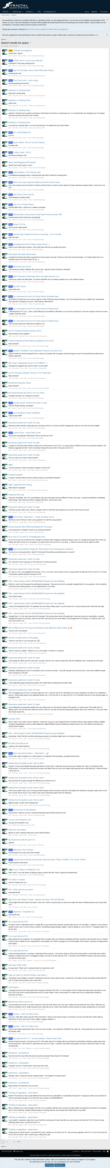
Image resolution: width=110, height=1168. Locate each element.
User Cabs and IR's (39, 95)
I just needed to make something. (24, 413)
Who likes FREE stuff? (17, 965)
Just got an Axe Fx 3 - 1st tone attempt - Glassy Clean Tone (34, 1038)
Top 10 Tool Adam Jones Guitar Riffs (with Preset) (30, 70)
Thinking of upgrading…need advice (23, 1093)
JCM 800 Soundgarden (20, 51)
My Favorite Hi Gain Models (22, 810)
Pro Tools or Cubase (16, 880)
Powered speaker (15, 475)
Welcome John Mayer (17, 830)
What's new (17, 11)
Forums (5, 11)
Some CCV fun (16, 224)
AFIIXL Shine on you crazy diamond (25, 60)
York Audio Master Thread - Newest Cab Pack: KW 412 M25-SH (36, 900)
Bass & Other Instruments (40, 470)
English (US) (18, 1151)
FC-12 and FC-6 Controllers (42, 544)
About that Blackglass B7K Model (21, 162)
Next (18, 1141)
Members (29, 11)
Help (103, 1151)
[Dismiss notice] (107, 20)
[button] (9, 12)
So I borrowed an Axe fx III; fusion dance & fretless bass (33, 296)
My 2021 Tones (17, 286)
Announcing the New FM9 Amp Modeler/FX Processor (30, 527)
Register (13, 15)
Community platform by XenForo (46, 1155)
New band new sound (19, 267)
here (96, 35)
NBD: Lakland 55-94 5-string (20, 485)
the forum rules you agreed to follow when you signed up (48, 29)
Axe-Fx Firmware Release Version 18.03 (24, 331)
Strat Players (13, 987)
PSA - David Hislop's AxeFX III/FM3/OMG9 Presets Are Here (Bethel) (36, 581)
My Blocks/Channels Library (19, 383)
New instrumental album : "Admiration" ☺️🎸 (28, 753)
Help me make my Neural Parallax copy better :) (27, 975)
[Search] (104, 12)
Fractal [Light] (7, 1151)
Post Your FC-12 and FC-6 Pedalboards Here (26, 537)
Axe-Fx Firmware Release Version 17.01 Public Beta (29, 373)
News (35, 835)
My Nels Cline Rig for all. (18, 743)
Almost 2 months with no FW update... (23, 638)
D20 (6, 46)
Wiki (39, 11)
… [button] (10, 1141)
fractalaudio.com (50, 11)
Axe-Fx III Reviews (38, 398)
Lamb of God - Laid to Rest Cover (24, 433)
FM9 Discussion (39, 532)
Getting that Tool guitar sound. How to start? (26, 763)
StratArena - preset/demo (18, 1053)
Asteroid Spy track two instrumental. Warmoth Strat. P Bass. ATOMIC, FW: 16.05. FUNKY (47, 860)
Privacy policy (96, 1151)
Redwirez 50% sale (16, 495)
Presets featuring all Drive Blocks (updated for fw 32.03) (31, 341)
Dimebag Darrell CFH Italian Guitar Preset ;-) (29, 244)
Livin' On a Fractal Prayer (21, 204)
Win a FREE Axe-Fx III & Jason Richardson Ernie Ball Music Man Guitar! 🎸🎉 (40, 628)
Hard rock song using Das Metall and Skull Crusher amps (34, 182)
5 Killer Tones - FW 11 (19, 152)
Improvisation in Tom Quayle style (24, 172)
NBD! (10, 465)
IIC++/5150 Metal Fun (19, 132)
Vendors (35, 907)
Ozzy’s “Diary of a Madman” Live (24, 870)
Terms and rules (86, 1151)
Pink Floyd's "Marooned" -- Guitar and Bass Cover (31, 517)
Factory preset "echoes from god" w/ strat (27, 403)
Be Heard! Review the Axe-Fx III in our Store (26, 393)
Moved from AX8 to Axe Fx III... (21, 1002)
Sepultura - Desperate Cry (21, 912)
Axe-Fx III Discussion (39, 167)
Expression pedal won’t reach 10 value (24, 423)
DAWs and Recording (39, 728)
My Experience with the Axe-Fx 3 (21, 840)
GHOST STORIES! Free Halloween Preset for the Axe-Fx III (35, 351)
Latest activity (5, 15)
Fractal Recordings (38, 56)
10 (14, 1141)
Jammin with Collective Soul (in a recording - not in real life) (34, 234)
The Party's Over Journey (21, 195)
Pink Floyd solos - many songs (23, 80)
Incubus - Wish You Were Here (23, 1014)
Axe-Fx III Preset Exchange (40, 346)
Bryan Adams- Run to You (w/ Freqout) (26, 142)
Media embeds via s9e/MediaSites (72, 1155)
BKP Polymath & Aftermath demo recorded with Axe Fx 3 (33, 276)
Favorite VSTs (14, 719)
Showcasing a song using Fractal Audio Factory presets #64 (35, 214)
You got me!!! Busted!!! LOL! (19, 820)
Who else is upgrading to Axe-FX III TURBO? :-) (27, 363)
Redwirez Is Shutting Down (19, 90)
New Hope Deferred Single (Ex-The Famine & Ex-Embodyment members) (40, 549)
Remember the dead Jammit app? (22, 254)
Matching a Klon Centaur (20, 850)
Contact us (76, 1151)
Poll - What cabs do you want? (20, 890)
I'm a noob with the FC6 (18, 922)
